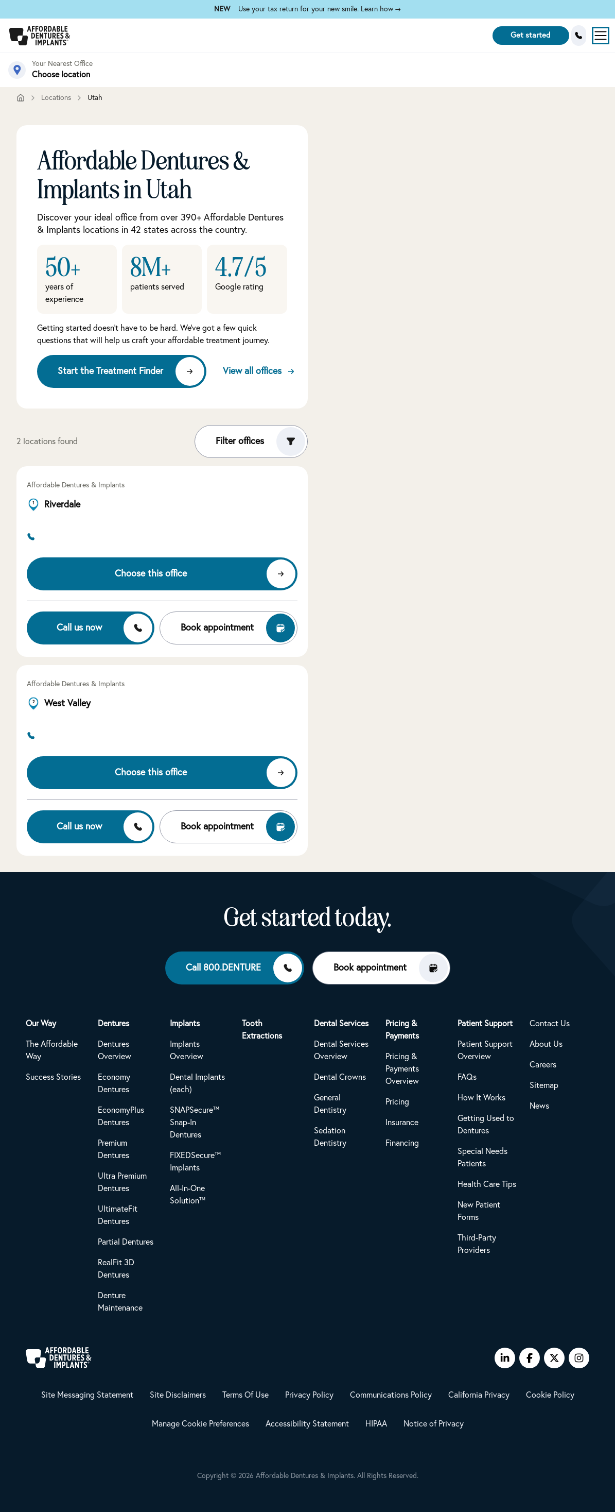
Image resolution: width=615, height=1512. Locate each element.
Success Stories (53, 1077)
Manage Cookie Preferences (200, 1424)
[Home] (20, 98)
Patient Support (485, 1024)
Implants (185, 1024)
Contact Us (550, 1024)
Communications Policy (391, 1395)
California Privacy (478, 1395)
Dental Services (341, 1024)
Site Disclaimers (178, 1395)
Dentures (113, 1024)
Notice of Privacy (433, 1424)
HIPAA (376, 1424)
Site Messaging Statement (87, 1395)
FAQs (467, 1077)
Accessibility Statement (307, 1424)
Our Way (41, 1024)
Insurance (401, 1122)
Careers (543, 1065)
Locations (56, 97)
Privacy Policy (309, 1395)
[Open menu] (600, 35)
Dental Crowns (340, 1077)
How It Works (481, 1098)
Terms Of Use (245, 1395)
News (539, 1106)
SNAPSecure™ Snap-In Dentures (194, 1122)
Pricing (397, 1102)
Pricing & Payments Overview (402, 1068)
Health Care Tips (487, 1184)
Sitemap (544, 1085)
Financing (402, 1143)
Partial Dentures (125, 1242)
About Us (546, 1044)
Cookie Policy (550, 1395)
